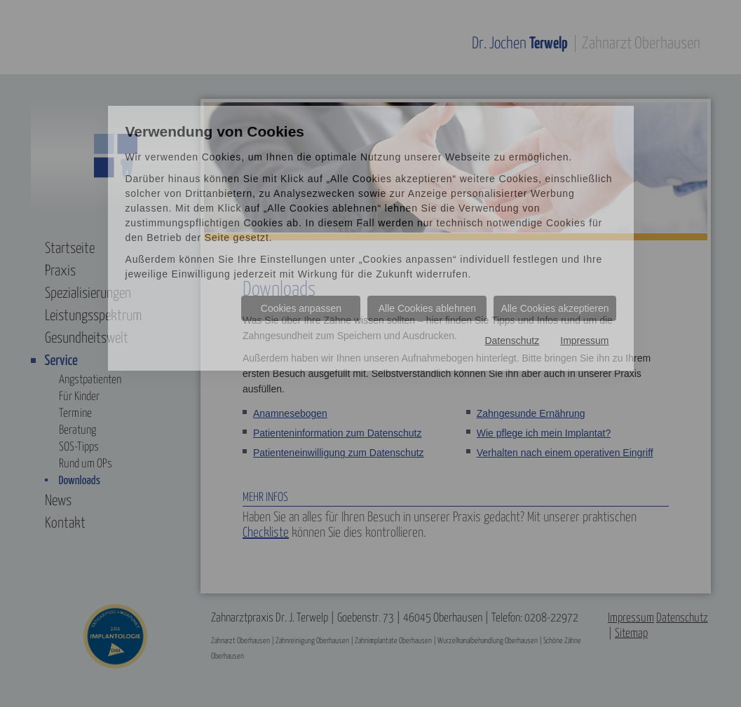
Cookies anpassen (301, 308)
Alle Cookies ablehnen (427, 308)
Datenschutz (511, 340)
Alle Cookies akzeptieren (555, 308)
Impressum (584, 340)
